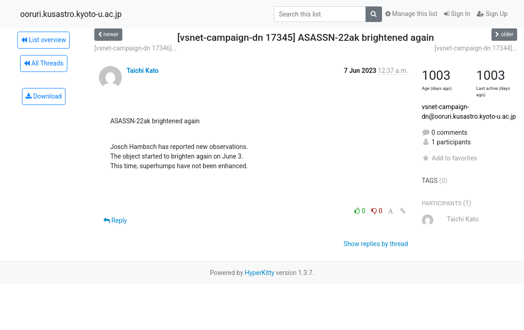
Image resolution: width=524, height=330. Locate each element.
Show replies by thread (376, 244)
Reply (115, 220)
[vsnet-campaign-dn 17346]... (135, 48)
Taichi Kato (142, 70)
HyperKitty (259, 272)
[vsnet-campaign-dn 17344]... (476, 48)
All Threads (43, 63)
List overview (43, 40)
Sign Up (492, 13)
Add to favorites (449, 158)
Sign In (457, 13)
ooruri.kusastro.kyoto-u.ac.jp (70, 14)
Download (44, 96)
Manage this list (411, 13)
